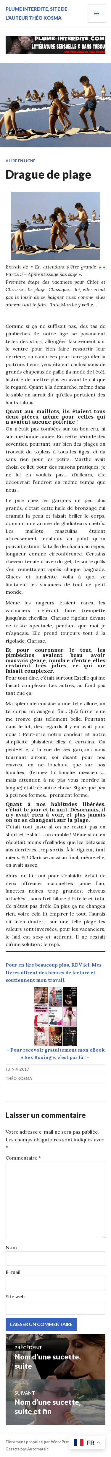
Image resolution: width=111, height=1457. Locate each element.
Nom (11, 1247)
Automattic (38, 1449)
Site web (15, 1296)
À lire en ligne (20, 160)
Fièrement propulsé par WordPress (39, 1441)
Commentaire (23, 1158)
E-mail (13, 1272)
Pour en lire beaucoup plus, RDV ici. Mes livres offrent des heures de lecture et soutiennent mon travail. (54, 972)
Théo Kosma (19, 1078)
